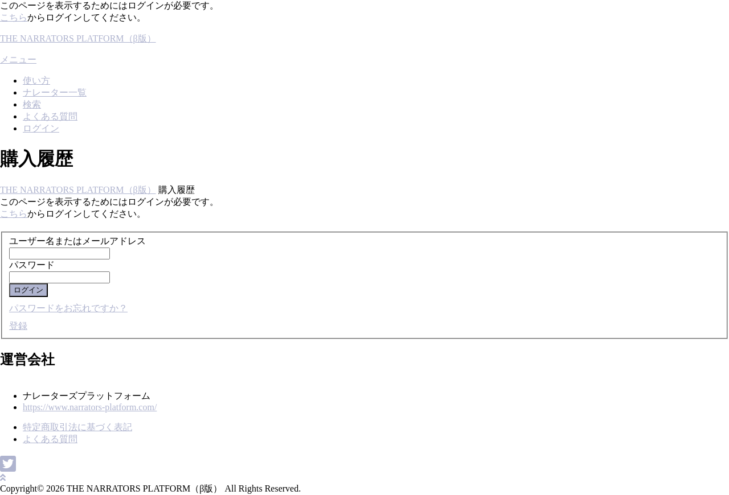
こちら (13, 17)
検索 (32, 104)
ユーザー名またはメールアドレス (77, 241)
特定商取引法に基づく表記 (77, 427)
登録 (18, 326)
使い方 (36, 80)
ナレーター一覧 (55, 92)
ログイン (41, 128)
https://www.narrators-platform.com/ (90, 407)
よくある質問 (50, 116)
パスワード (32, 265)
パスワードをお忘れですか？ (68, 308)
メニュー (18, 59)
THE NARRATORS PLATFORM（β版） (78, 38)
